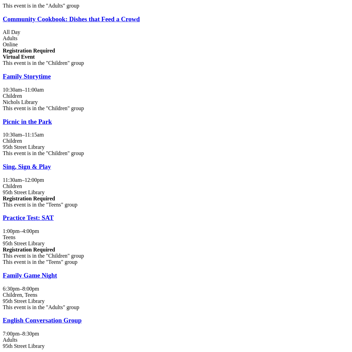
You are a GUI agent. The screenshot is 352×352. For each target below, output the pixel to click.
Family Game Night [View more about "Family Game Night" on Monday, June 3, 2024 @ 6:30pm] (30, 275)
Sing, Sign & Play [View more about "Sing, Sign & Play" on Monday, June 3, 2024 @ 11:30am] (27, 166)
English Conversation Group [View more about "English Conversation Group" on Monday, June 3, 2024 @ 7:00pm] (42, 320)
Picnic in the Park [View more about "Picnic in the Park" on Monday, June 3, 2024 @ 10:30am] (27, 121)
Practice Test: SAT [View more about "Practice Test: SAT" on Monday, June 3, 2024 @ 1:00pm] (28, 217)
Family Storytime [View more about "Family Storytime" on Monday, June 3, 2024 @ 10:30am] (27, 76)
